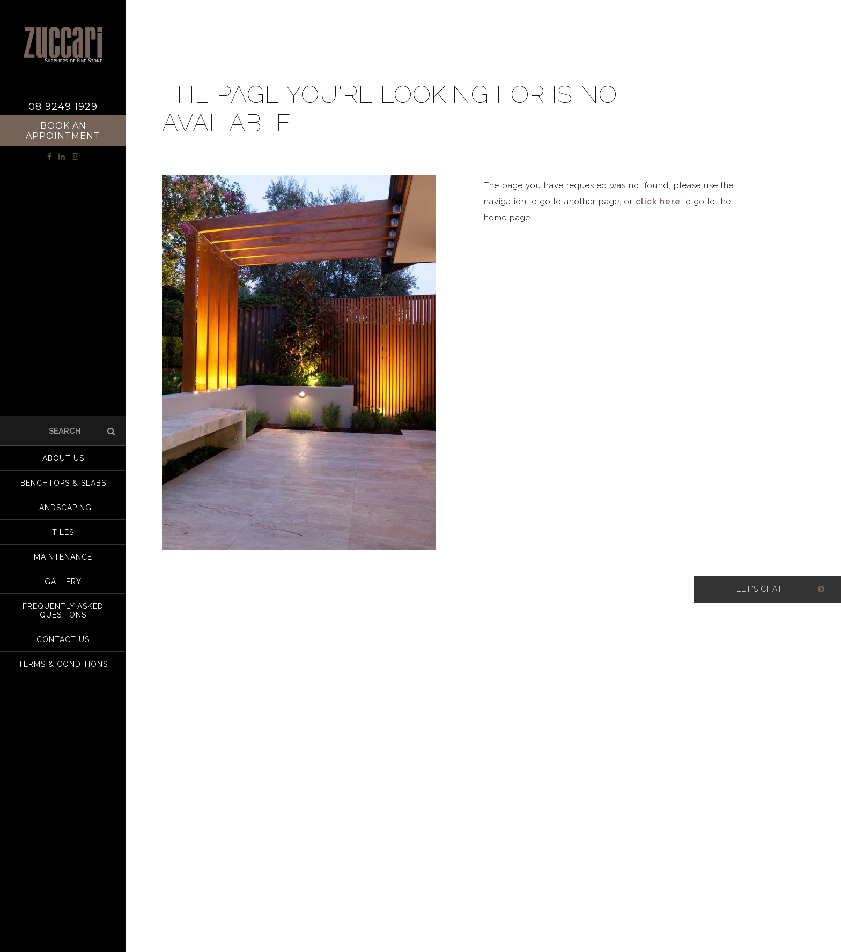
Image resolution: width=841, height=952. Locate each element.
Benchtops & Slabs (63, 483)
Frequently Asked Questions (63, 610)
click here (658, 201)
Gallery (63, 581)
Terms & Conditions (63, 664)
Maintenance (63, 557)
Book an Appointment (63, 131)
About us (63, 458)
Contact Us (63, 639)
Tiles (63, 532)
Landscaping (63, 507)
